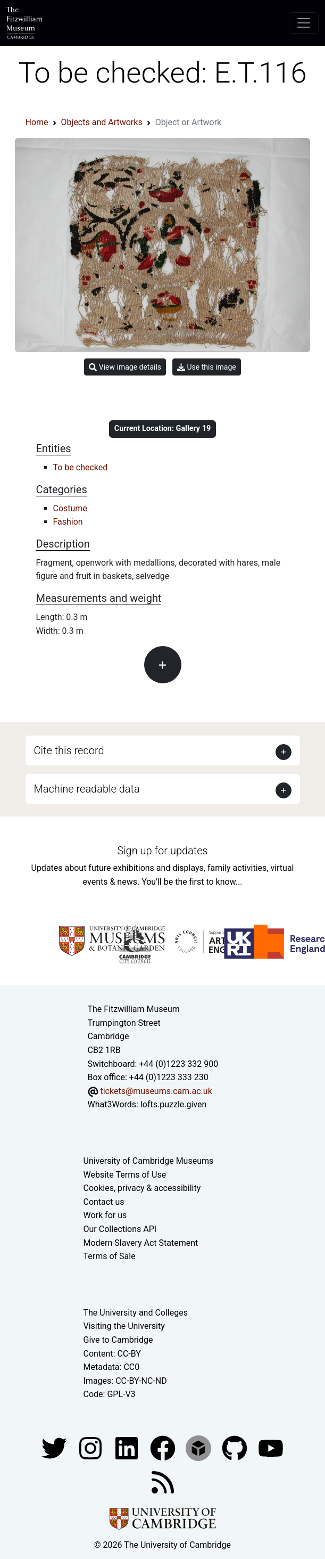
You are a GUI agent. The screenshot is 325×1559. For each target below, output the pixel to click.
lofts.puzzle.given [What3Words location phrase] (173, 1104)
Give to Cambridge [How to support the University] (118, 1340)
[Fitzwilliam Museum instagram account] (91, 1447)
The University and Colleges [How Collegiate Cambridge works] (136, 1313)
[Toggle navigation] (304, 23)
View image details (125, 367)
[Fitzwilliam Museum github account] (236, 1447)
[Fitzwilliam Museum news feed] (163, 1481)
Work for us (105, 1215)
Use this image (206, 367)
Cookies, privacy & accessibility (142, 1188)
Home (37, 122)
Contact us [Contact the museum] (104, 1202)
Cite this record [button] (69, 750)
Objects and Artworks (102, 122)
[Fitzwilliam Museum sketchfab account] (199, 1447)
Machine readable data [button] (87, 788)
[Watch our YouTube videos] (271, 1447)
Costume (70, 508)
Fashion (68, 522)
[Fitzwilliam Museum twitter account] (55, 1447)
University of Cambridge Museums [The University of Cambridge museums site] (149, 1161)
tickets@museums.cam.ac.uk (156, 1091)
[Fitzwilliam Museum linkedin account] (164, 1447)
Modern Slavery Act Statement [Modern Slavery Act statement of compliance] (141, 1243)
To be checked (80, 467)
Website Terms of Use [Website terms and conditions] (125, 1175)
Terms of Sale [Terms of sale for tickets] (110, 1256)
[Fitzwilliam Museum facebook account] (128, 1447)
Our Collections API (120, 1229)
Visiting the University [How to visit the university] (124, 1326)
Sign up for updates (162, 850)
